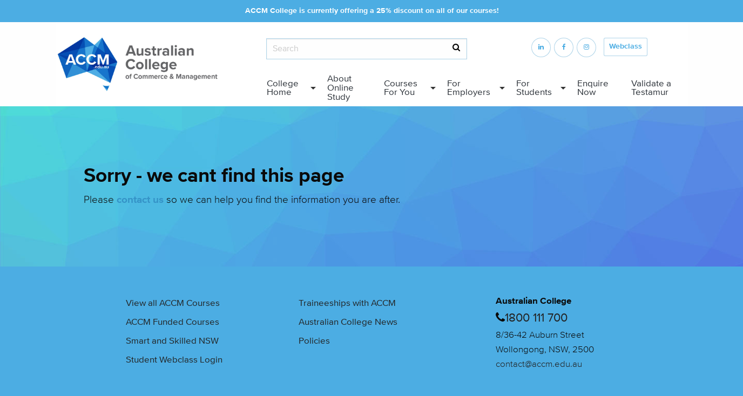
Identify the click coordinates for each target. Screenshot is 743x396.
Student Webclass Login (174, 359)
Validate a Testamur (651, 88)
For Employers (468, 88)
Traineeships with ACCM (347, 303)
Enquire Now (593, 88)
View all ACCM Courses (173, 303)
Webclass (625, 46)
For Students (534, 88)
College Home (283, 88)
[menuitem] (288, 88)
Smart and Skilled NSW (172, 340)
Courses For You (400, 88)
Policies (314, 340)
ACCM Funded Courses (172, 321)
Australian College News (348, 321)
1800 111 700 (536, 318)
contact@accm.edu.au (539, 364)
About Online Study (340, 87)
